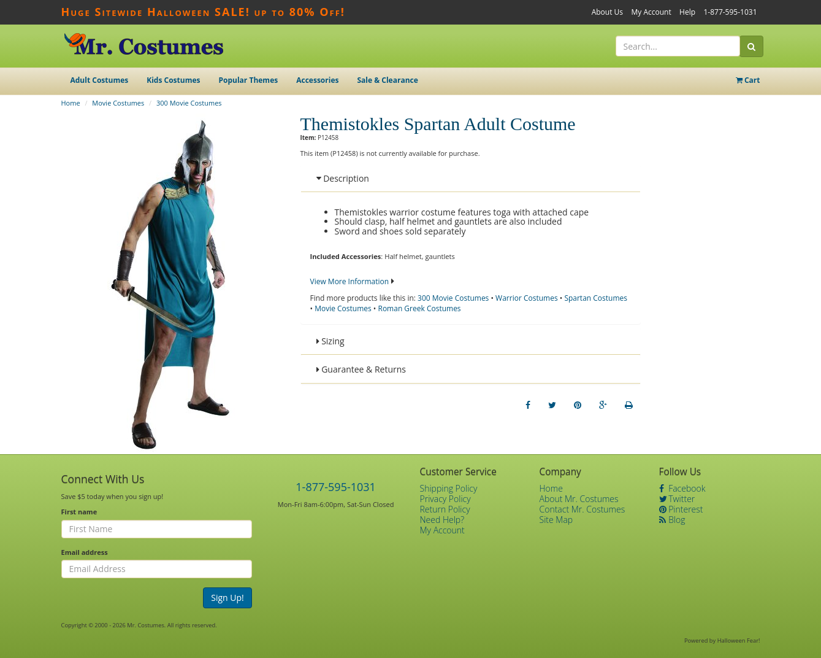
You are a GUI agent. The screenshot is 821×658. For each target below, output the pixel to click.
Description (342, 178)
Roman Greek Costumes (419, 308)
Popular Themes (248, 80)
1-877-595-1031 (730, 12)
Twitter (677, 499)
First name (79, 511)
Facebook (682, 488)
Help (687, 12)
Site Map (556, 519)
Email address (84, 552)
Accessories (317, 80)
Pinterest (681, 509)
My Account (651, 12)
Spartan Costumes (595, 298)
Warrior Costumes (526, 298)
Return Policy (445, 509)
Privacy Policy (445, 499)
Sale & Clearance (387, 80)
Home (70, 102)
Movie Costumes (118, 102)
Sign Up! (227, 597)
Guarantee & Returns (361, 369)
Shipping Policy (449, 488)
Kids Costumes (173, 80)
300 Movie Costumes (189, 102)
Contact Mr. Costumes (582, 509)
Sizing (330, 341)
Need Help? (442, 519)
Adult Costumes (100, 80)
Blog (672, 519)
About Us (607, 12)
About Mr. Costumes (579, 499)
